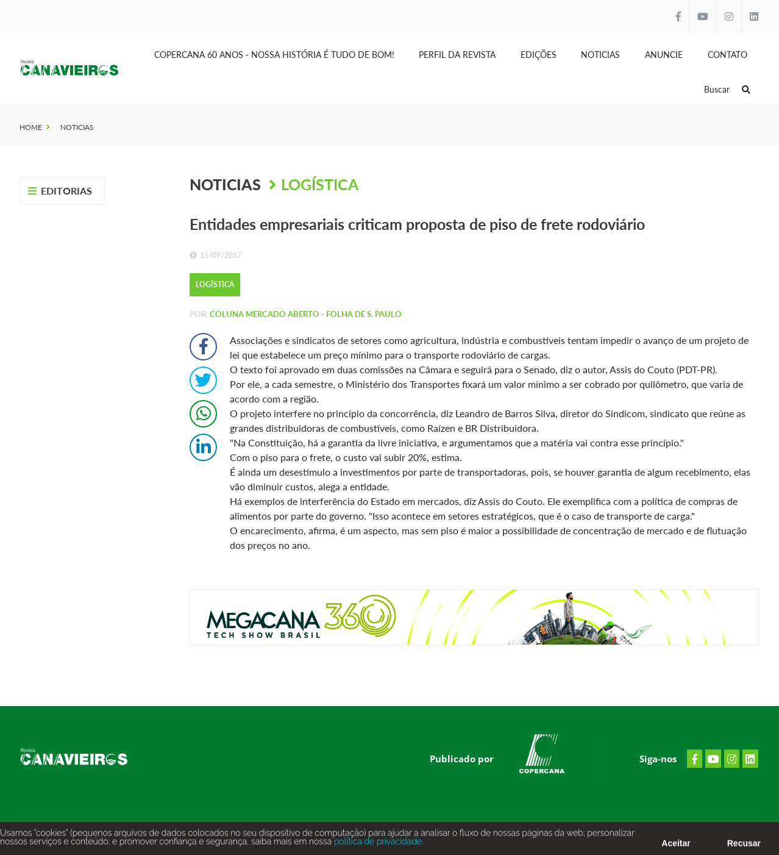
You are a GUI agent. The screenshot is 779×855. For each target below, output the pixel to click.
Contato (727, 54)
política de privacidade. (377, 843)
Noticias (600, 54)
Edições (539, 54)
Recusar (744, 845)
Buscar (727, 89)
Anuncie (664, 54)
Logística (319, 184)
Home (31, 127)
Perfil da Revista (457, 54)
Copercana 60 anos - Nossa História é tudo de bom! (274, 54)
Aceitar (675, 845)
